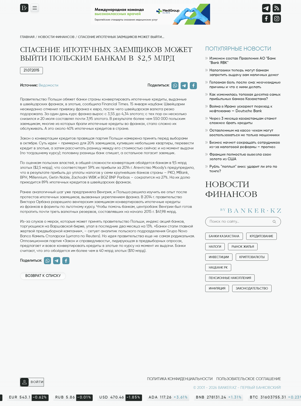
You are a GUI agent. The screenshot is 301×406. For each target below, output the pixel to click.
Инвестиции (219, 257)
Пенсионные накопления (230, 278)
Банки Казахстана (224, 236)
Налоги (215, 246)
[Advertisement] (108, 297)
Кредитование (261, 236)
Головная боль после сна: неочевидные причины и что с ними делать (243, 85)
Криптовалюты (252, 257)
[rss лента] (277, 8)
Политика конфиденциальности (180, 379)
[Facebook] (266, 18)
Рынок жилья (243, 246)
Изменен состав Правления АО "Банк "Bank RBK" (240, 61)
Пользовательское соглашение (248, 379)
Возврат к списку (43, 276)
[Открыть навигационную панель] (35, 8)
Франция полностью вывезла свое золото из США (238, 157)
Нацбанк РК (218, 267)
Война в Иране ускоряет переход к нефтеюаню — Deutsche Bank (238, 109)
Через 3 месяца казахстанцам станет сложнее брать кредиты (241, 121)
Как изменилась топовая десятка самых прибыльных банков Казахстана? (243, 97)
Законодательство (252, 288)
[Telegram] (266, 8)
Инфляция (217, 288)
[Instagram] (277, 18)
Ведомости (48, 85)
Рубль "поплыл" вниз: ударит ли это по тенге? (241, 169)
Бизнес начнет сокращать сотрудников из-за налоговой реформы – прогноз (242, 145)
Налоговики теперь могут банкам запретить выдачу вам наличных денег (242, 73)
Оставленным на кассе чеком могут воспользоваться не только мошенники (242, 133)
